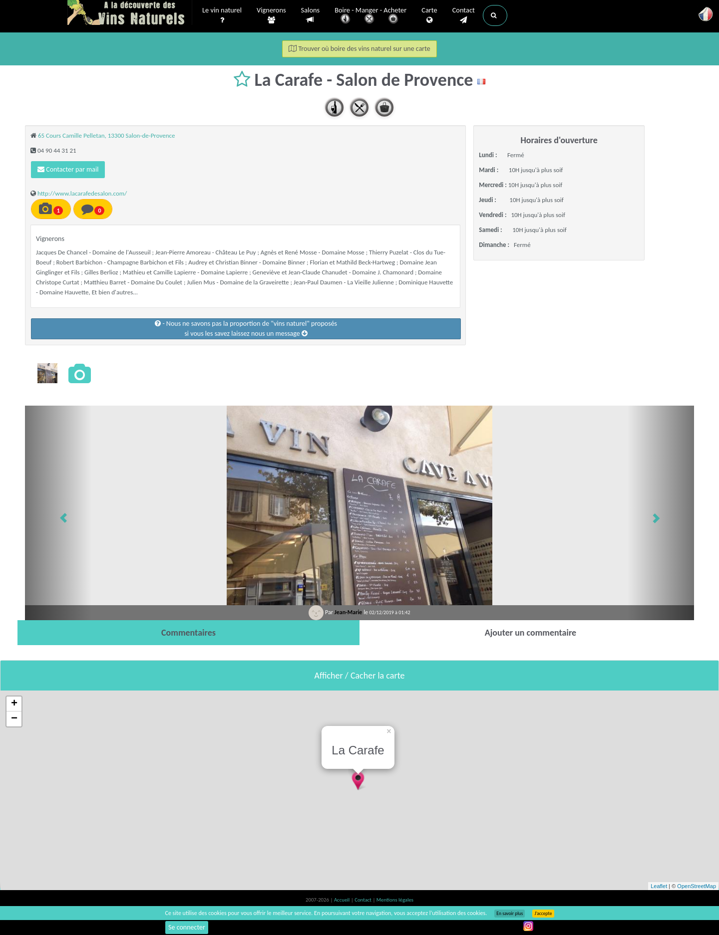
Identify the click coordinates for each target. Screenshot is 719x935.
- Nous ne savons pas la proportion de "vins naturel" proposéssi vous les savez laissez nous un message (246, 328)
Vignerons (271, 15)
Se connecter (186, 927)
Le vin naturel (222, 15)
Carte (429, 15)
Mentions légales (394, 900)
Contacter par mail (67, 169)
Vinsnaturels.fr (129, 13)
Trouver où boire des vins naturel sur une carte (359, 48)
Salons (310, 15)
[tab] (188, 632)
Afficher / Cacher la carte (360, 675)
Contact (463, 15)
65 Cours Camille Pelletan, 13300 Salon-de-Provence (106, 135)
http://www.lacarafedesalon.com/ (82, 193)
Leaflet (659, 886)
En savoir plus (509, 914)
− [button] (14, 718)
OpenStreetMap (696, 886)
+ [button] (14, 704)
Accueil (342, 900)
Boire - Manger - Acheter (370, 16)
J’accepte (543, 914)
